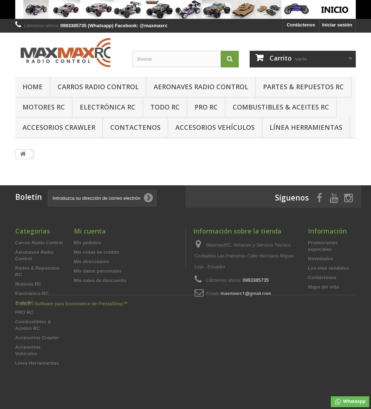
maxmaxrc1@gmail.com (246, 293)
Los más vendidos (328, 268)
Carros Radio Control (98, 86)
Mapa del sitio (323, 287)
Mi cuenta (90, 231)
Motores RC (43, 107)
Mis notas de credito (97, 252)
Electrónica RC (108, 107)
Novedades (320, 258)
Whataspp (350, 401)
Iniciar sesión (337, 25)
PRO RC (206, 107)
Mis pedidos (87, 242)
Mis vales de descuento (100, 280)
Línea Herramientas (306, 127)
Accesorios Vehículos (215, 127)
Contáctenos (301, 25)
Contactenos (135, 127)
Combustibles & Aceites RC (281, 107)
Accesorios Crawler (58, 127)
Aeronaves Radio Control (201, 86)
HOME (32, 86)
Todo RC (165, 107)
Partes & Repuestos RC (303, 86)
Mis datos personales (98, 271)
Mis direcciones (91, 261)
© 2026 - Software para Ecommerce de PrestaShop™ (71, 389)
